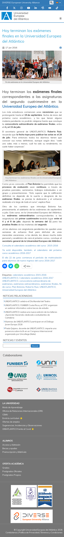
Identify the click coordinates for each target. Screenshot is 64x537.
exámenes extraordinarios (27, 284)
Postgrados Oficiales (12, 471)
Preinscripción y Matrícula (14, 452)
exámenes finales (49, 284)
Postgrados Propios (11, 475)
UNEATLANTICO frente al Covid (16, 429)
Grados (5, 468)
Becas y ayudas (9, 448)
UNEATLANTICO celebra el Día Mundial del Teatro (27, 301)
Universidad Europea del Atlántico (19, 290)
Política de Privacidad (29, 532)
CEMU (5, 414)
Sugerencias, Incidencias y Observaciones (22, 425)
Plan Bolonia (18, 287)
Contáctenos (12, 532)
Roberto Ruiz (32, 287)
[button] (58, 2)
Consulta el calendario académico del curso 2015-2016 (30, 245)
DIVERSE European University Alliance (21, 2)
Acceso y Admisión (11, 445)
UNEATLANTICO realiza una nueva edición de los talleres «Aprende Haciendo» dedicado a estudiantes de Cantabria (31, 315)
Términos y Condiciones (51, 532)
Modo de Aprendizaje (12, 407)
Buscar (35, 346)
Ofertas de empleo (11, 422)
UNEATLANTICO (48, 287)
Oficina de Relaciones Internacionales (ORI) (22, 411)
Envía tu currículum (10, 418)
